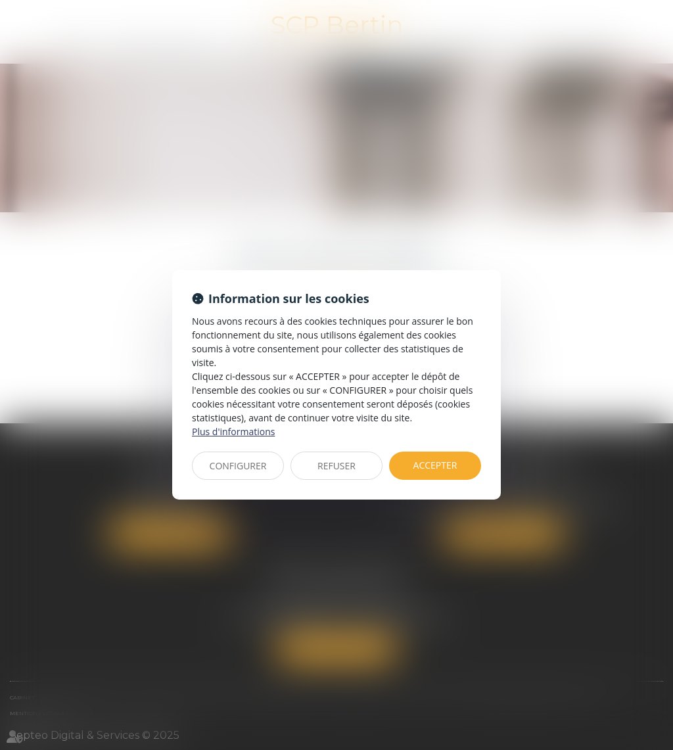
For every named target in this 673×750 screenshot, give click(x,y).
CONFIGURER (238, 465)
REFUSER (336, 465)
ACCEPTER (435, 465)
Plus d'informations (233, 431)
